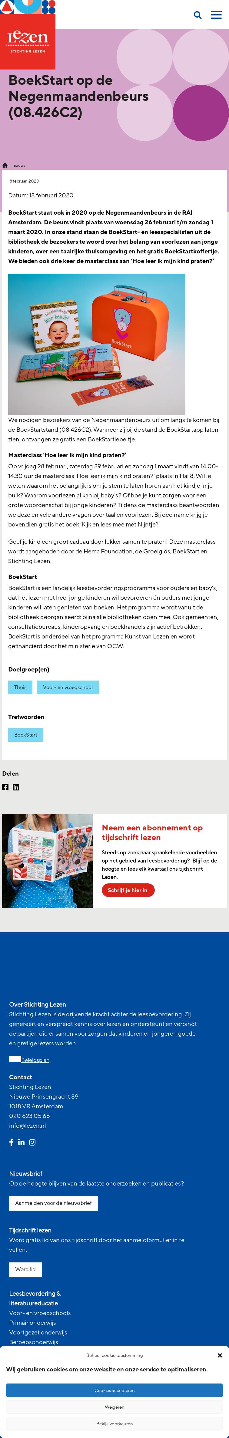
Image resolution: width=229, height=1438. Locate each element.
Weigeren (114, 1407)
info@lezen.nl (27, 1126)
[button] (220, 1355)
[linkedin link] (21, 1143)
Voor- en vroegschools (40, 1313)
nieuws (18, 165)
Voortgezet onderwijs (38, 1333)
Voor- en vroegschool (68, 687)
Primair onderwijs (32, 1323)
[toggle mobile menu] (215, 17)
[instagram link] (32, 1143)
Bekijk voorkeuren (114, 1424)
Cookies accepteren (115, 1390)
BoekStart (25, 734)
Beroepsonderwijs (33, 1342)
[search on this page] (198, 16)
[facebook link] (11, 1143)
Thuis (20, 687)
